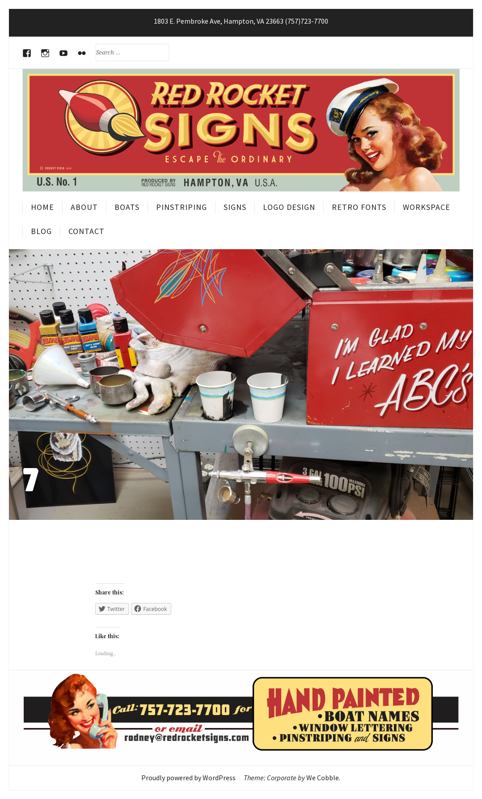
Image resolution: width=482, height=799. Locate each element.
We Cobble (322, 777)
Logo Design (289, 207)
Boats (127, 207)
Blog (41, 231)
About (84, 207)
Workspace (426, 207)
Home (42, 207)
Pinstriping (181, 207)
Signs (235, 207)
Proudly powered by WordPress (188, 777)
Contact (86, 231)
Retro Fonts (359, 207)
